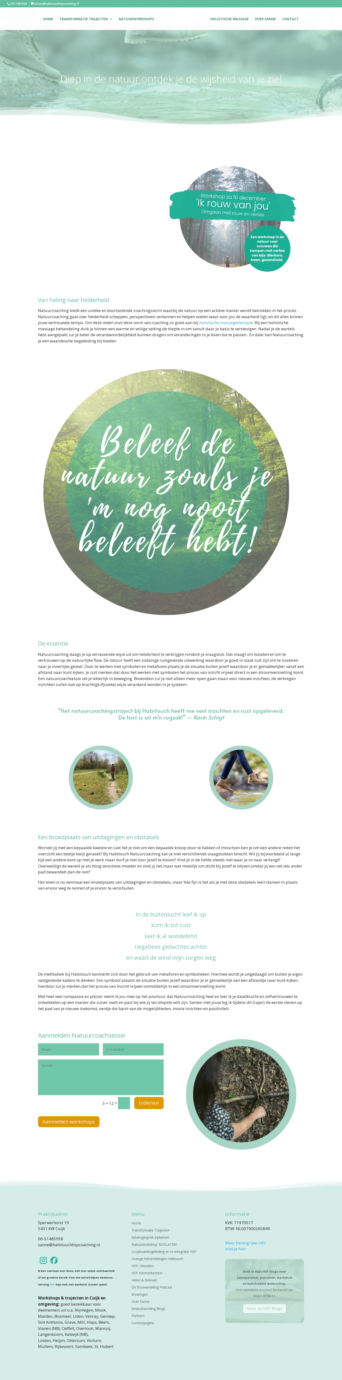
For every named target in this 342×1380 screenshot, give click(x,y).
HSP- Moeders (143, 1266)
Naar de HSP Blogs (264, 1308)
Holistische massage (229, 19)
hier (52, 1284)
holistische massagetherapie (226, 322)
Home (48, 19)
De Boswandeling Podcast (152, 1287)
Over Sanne (265, 19)
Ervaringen (140, 1295)
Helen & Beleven (144, 1280)
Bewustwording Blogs (148, 1309)
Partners (138, 1316)
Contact (290, 19)
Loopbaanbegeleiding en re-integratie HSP (164, 1252)
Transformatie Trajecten (83, 19)
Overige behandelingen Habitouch (157, 1259)
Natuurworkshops (136, 19)
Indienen (149, 1103)
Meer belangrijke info (245, 1243)
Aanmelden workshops (69, 1121)
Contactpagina (143, 1323)
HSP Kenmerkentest (147, 1273)
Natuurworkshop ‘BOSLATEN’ (154, 1245)
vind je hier (235, 1248)
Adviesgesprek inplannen (150, 1238)
